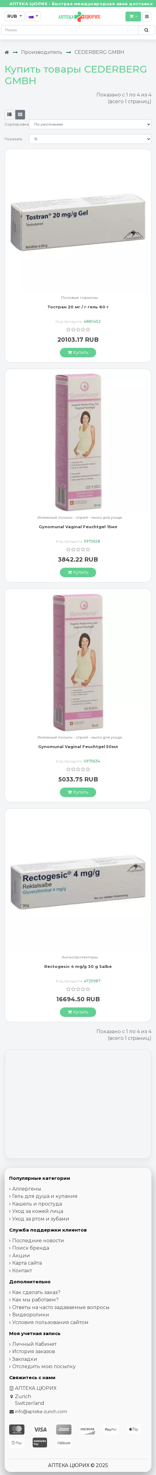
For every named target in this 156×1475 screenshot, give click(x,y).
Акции (21, 1256)
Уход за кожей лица (37, 1211)
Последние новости (38, 1241)
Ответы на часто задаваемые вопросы (61, 1307)
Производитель (41, 52)
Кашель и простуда (37, 1204)
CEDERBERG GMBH (99, 52)
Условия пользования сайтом (50, 1322)
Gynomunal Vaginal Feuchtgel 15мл (78, 526)
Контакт (22, 1271)
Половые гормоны (79, 298)
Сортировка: (17, 124)
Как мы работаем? (35, 1300)
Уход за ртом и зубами (40, 1219)
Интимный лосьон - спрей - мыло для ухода (80, 518)
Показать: (14, 139)
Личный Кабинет (34, 1344)
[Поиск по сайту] (146, 30)
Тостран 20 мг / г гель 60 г (78, 306)
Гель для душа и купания (45, 1196)
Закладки (24, 1359)
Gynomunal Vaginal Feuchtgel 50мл (78, 746)
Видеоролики (30, 1315)
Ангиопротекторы (80, 957)
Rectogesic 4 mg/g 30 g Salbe (78, 966)
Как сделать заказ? (36, 1292)
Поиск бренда (30, 1248)
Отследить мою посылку (44, 1366)
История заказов (33, 1351)
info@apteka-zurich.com (41, 1411)
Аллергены (26, 1189)
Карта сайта (27, 1263)
